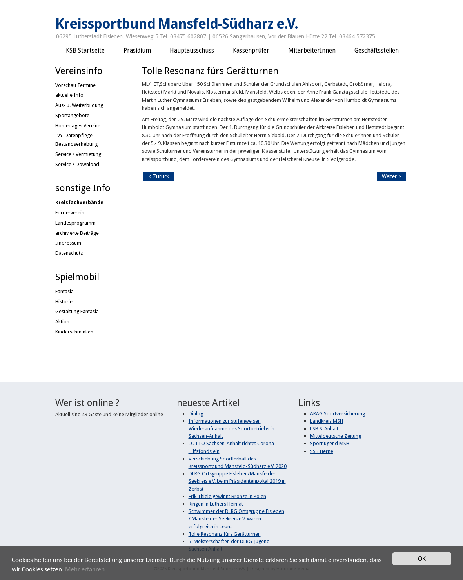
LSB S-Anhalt (324, 428)
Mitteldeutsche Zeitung (335, 436)
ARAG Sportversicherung (337, 414)
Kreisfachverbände (79, 202)
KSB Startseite (85, 50)
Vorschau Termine (75, 85)
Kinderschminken (74, 332)
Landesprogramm (75, 223)
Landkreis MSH (326, 421)
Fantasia (64, 291)
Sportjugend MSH (329, 443)
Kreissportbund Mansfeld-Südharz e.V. (176, 24)
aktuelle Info (69, 95)
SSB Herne (321, 451)
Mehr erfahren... (87, 570)
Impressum (68, 243)
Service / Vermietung (78, 154)
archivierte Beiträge (77, 233)
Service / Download (77, 164)
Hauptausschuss (192, 50)
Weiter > (391, 176)
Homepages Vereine (77, 126)
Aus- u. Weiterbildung (79, 105)
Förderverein (69, 213)
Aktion (62, 321)
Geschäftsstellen (376, 50)
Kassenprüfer (251, 50)
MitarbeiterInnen (312, 50)
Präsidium (137, 50)
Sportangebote (72, 115)
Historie (64, 301)
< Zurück (158, 176)
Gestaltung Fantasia (77, 311)
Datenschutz (69, 253)
